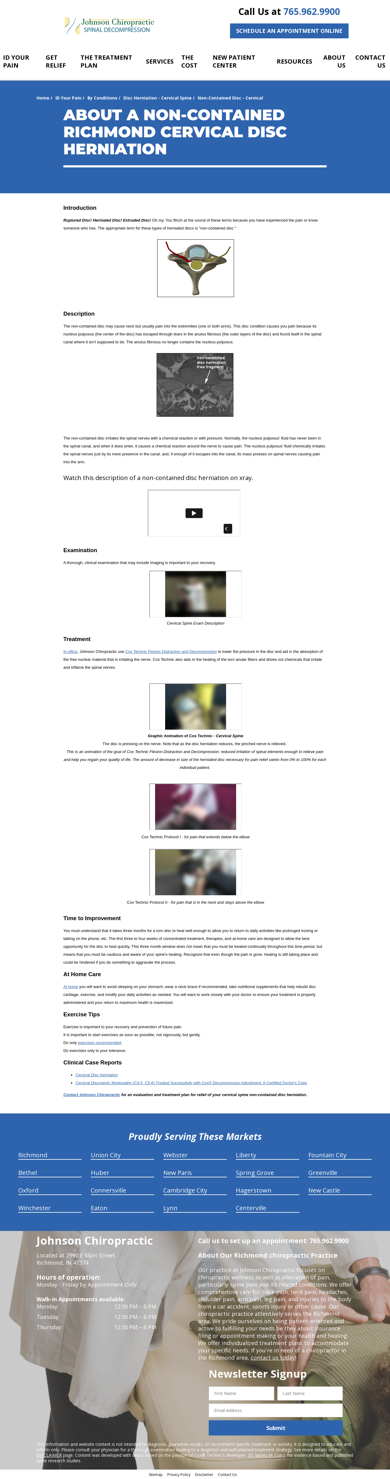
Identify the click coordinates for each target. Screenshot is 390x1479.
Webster (175, 1155)
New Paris (177, 1173)
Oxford (28, 1190)
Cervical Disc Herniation (97, 1075)
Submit (275, 1428)
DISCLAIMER (49, 1455)
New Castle (324, 1190)
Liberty (246, 1155)
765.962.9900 (311, 11)
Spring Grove (255, 1173)
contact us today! (273, 1357)
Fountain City (327, 1155)
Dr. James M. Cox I (266, 1455)
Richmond (32, 1155)
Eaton (99, 1208)
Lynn (170, 1208)
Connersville (108, 1190)
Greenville (322, 1173)
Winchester (34, 1208)
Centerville (251, 1208)
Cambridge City (185, 1190)
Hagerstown (253, 1190)
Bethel (27, 1173)
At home (70, 986)
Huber (100, 1173)
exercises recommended (99, 1042)
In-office (70, 651)
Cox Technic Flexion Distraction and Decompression (171, 651)
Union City (106, 1155)
